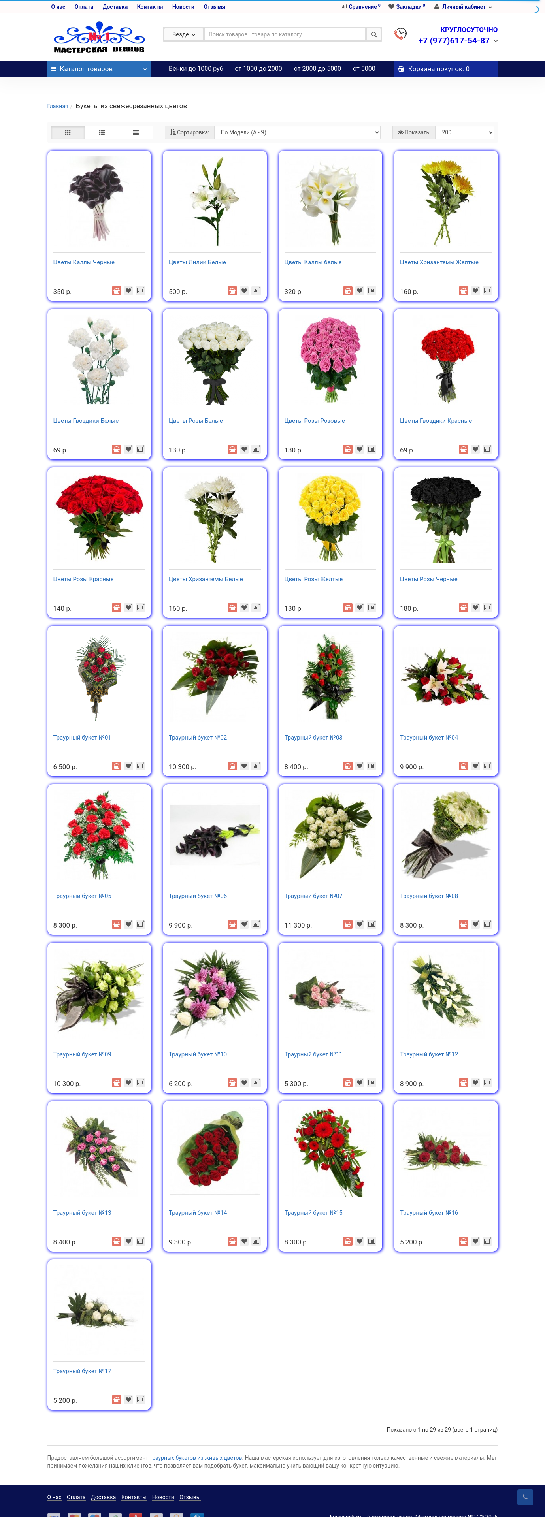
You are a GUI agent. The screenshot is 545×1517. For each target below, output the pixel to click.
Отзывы (214, 7)
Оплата (84, 7)
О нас (58, 7)
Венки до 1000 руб (196, 68)
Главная (57, 90)
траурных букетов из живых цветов (196, 1442)
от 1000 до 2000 (258, 68)
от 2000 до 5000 (317, 68)
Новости (183, 7)
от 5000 (364, 68)
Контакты (150, 7)
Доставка (115, 7)
